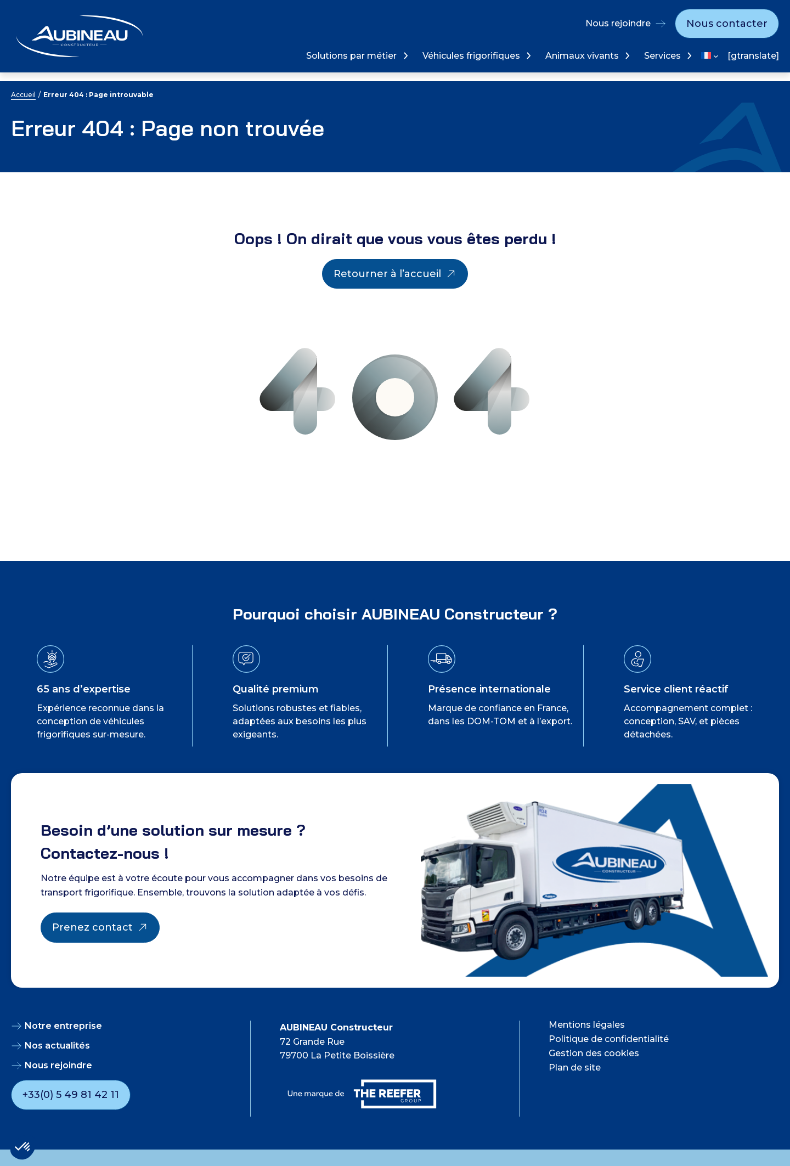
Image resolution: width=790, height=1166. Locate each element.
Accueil (23, 95)
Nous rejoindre (618, 23)
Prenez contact (92, 927)
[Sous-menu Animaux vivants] (626, 56)
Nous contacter (727, 24)
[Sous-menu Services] (688, 56)
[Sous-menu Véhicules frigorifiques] (527, 56)
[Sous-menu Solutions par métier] (404, 56)
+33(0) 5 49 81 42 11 (70, 1095)
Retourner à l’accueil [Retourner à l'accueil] (387, 274)
